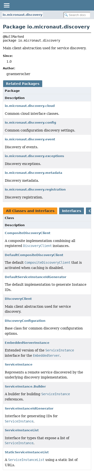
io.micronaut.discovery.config (30, 122)
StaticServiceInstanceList (27, 452)
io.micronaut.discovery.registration (35, 189)
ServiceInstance (18, 364)
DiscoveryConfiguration (25, 321)
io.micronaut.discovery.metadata (33, 173)
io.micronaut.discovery (22, 14)
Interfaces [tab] (71, 211)
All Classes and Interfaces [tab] (30, 211)
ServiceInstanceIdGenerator (29, 408)
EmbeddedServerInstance (27, 343)
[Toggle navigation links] (6, 5)
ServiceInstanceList (22, 430)
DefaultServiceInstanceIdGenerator (35, 277)
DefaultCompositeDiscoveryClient (34, 255)
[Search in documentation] (76, 15)
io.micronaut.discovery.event (30, 139)
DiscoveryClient (18, 299)
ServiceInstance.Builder (25, 386)
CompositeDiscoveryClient (27, 233)
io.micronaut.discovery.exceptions (34, 156)
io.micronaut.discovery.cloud (30, 106)
